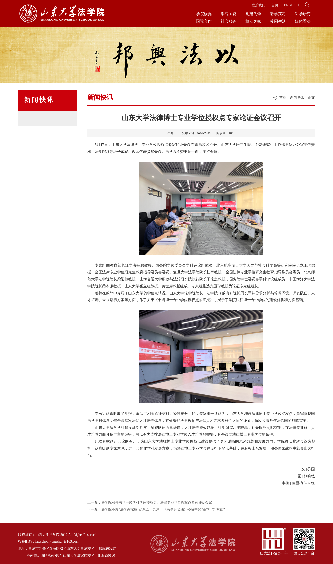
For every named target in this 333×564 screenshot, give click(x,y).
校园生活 (278, 21)
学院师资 (228, 14)
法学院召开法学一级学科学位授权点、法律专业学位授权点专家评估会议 (156, 502)
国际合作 (204, 21)
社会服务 (228, 21)
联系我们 (258, 5)
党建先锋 (253, 14)
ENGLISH (291, 5)
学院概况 (204, 14)
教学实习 (278, 14)
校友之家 (253, 21)
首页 (274, 5)
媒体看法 (303, 21)
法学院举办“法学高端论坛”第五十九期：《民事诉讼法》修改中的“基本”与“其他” (163, 509)
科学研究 (303, 14)
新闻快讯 (297, 97)
